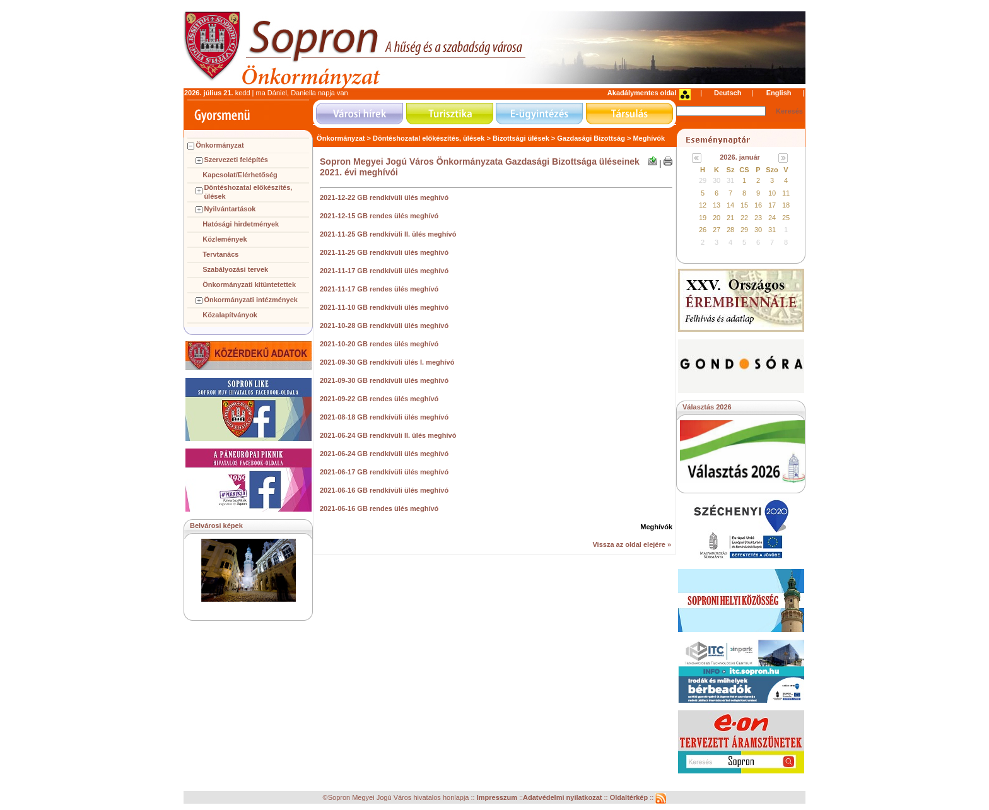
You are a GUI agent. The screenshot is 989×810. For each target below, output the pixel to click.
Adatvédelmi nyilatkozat (562, 798)
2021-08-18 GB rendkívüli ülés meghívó (384, 417)
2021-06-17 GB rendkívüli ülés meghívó (384, 472)
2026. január (740, 157)
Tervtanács (220, 254)
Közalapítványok (229, 315)
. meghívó (438, 362)
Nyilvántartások (229, 209)
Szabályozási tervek (235, 269)
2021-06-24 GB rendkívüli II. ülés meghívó (388, 435)
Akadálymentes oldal (641, 93)
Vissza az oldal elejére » (631, 544)
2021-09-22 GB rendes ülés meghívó (379, 398)
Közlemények (224, 239)
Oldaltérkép (630, 798)
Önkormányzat (219, 145)
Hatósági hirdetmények (240, 224)
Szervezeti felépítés (236, 159)
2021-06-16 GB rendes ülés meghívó (379, 508)
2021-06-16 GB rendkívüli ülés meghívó (384, 490)
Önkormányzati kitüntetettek (249, 284)
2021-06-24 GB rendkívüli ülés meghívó (384, 453)
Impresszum (498, 798)
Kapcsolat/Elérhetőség (240, 175)
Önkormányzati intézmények (251, 299)
